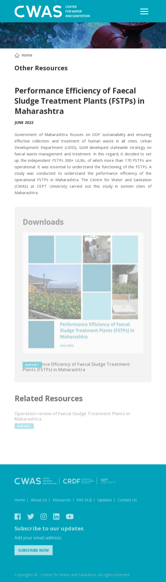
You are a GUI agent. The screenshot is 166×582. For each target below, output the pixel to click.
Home (26, 55)
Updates (105, 500)
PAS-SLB (84, 500)
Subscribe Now (33, 551)
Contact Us (127, 500)
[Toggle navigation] (144, 11)
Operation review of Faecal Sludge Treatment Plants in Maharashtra (72, 417)
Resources (62, 500)
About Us (39, 500)
